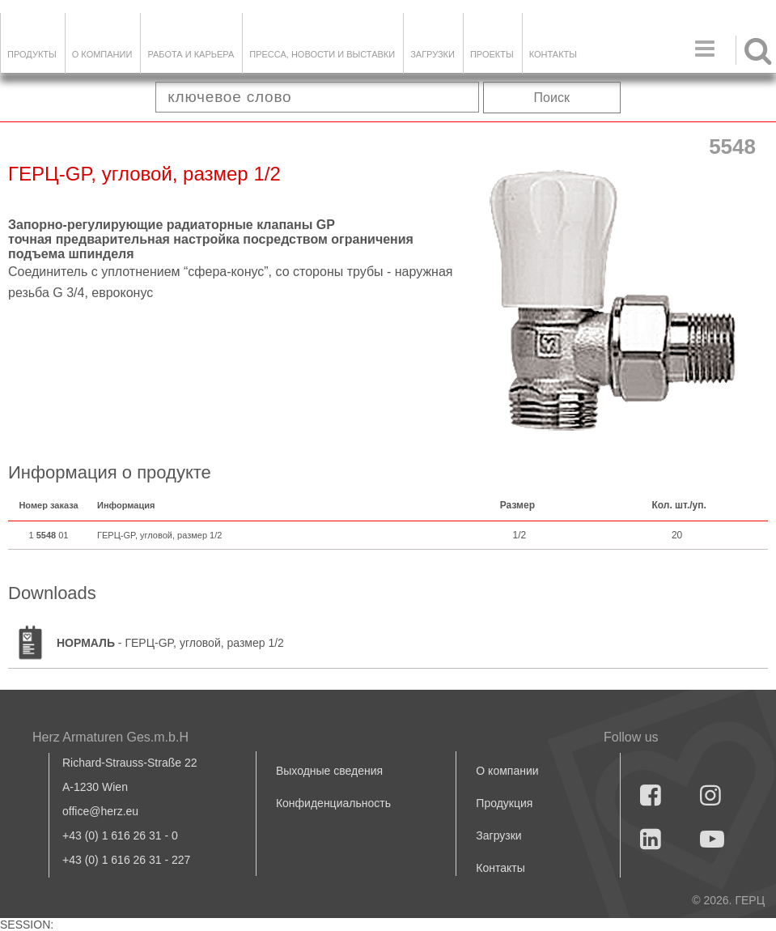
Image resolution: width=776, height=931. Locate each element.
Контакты (553, 54)
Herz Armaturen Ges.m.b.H (110, 737)
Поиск (552, 97)
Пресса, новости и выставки (322, 54)
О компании (102, 54)
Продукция (504, 803)
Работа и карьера (190, 54)
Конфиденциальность (333, 803)
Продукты (32, 54)
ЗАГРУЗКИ (432, 54)
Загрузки (498, 835)
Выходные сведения (329, 770)
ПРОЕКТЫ (492, 54)
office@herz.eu (100, 811)
